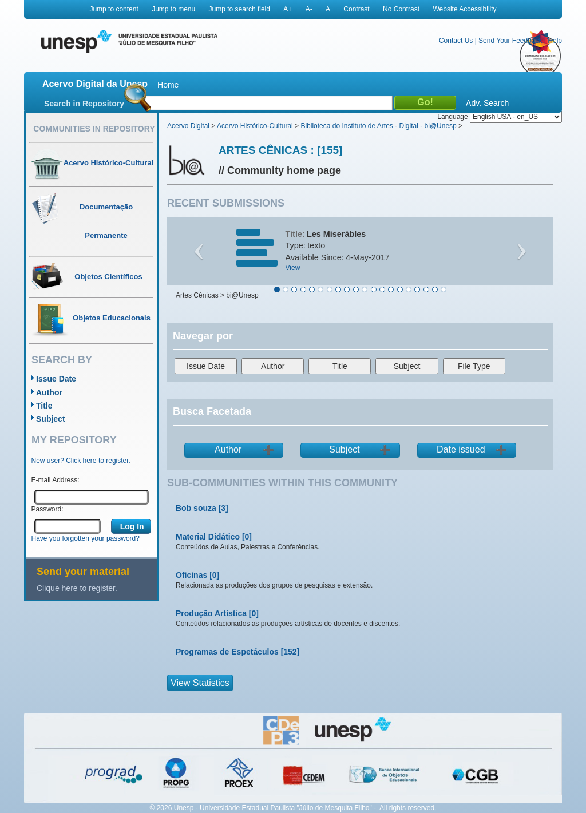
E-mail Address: (55, 480)
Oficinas (191, 575)
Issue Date (56, 378)
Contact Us (456, 41)
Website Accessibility (464, 9)
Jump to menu (173, 9)
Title (44, 405)
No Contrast (401, 9)
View (293, 268)
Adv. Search (487, 103)
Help (555, 41)
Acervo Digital (188, 126)
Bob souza (196, 508)
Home (168, 84)
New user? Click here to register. (80, 461)
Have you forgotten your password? (85, 538)
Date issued (461, 449)
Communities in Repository (94, 128)
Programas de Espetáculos (227, 651)
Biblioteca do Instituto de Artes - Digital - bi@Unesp (378, 126)
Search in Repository (84, 103)
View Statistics (200, 683)
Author (49, 392)
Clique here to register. (77, 588)
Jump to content (113, 9)
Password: (47, 509)
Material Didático (208, 536)
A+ (287, 9)
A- (309, 9)
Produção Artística (211, 613)
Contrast (356, 9)
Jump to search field (239, 9)
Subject (50, 418)
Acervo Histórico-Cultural (255, 126)
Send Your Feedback (510, 41)
